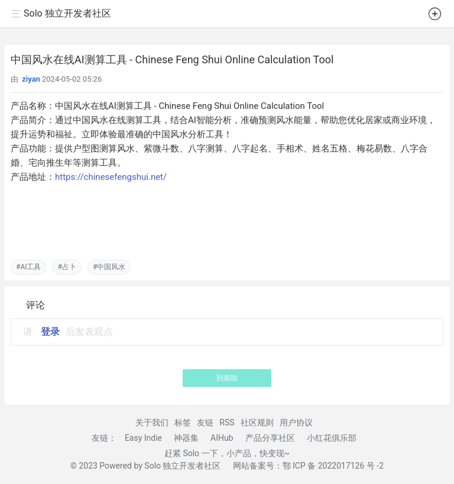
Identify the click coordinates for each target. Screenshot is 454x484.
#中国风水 (109, 267)
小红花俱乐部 (331, 438)
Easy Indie (143, 438)
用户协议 (296, 422)
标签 (182, 422)
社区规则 (257, 422)
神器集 (186, 438)
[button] (435, 16)
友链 (205, 422)
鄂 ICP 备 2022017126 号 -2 (333, 465)
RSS (226, 422)
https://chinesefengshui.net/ (111, 177)
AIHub (222, 438)
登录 (50, 331)
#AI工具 (28, 267)
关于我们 (151, 422)
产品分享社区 (270, 438)
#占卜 (66, 267)
